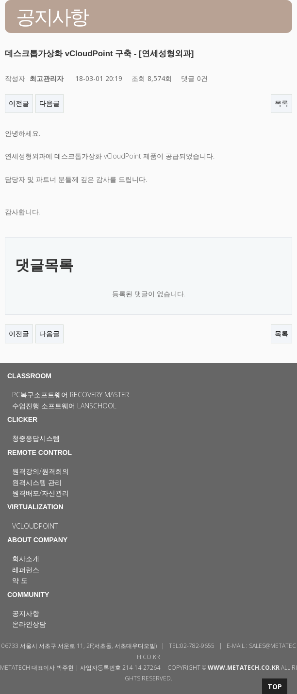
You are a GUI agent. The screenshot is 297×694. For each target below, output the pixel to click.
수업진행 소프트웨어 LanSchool (64, 405)
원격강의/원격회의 (40, 471)
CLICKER (22, 419)
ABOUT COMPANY (37, 540)
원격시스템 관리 (37, 482)
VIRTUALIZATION (35, 507)
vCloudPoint (35, 526)
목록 (281, 103)
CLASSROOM (29, 376)
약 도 (20, 580)
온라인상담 (29, 624)
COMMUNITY (28, 594)
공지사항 (25, 613)
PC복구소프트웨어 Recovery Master (70, 394)
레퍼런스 (25, 569)
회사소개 (25, 558)
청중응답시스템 (36, 438)
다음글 (49, 103)
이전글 (19, 103)
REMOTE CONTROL (39, 452)
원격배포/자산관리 (40, 493)
